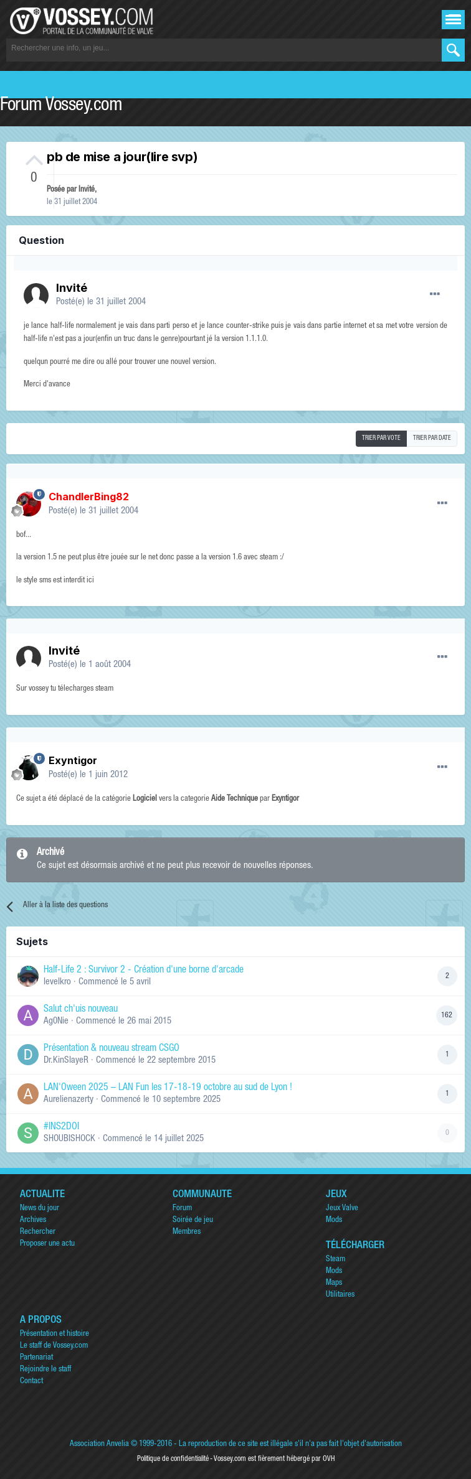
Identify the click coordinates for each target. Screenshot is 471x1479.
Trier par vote (381, 439)
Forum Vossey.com (61, 106)
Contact (31, 1382)
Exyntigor (73, 760)
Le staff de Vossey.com (54, 1346)
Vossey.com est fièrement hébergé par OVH (274, 1459)
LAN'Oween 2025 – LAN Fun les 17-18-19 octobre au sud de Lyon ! (168, 1088)
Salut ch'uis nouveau (81, 1010)
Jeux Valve (342, 1209)
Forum (182, 1209)
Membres (187, 1232)
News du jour (39, 1209)
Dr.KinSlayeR (66, 1060)
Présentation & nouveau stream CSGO (111, 1049)
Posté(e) (101, 302)
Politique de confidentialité (173, 1459)
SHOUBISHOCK (69, 1139)
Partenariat (36, 1358)
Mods (334, 1220)
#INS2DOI (61, 1127)
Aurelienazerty (68, 1099)
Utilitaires (340, 1295)
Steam (335, 1260)
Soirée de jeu (193, 1220)
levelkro (57, 982)
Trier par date (432, 439)
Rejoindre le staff (45, 1370)
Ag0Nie (56, 1021)
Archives (33, 1220)
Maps (334, 1283)
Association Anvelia (99, 1444)
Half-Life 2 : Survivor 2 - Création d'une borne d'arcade (144, 971)
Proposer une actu (47, 1244)
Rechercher (37, 1232)
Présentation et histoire (54, 1334)
